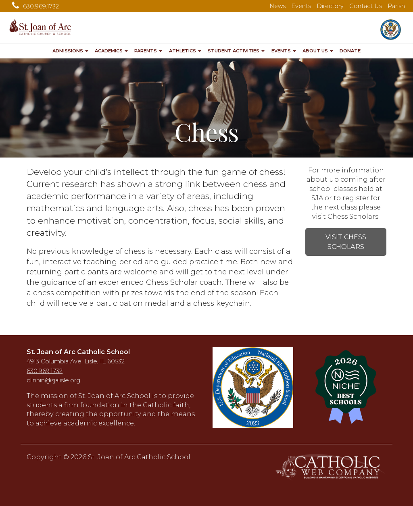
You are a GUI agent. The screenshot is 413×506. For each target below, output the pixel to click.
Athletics (185, 51)
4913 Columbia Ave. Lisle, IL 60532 (76, 361)
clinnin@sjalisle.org (53, 380)
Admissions (70, 51)
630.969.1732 (33, 6)
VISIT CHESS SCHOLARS (345, 242)
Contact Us (365, 6)
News (277, 6)
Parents (148, 51)
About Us (317, 51)
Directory (330, 6)
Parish (396, 6)
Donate (350, 51)
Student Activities (236, 51)
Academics (111, 51)
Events (301, 6)
